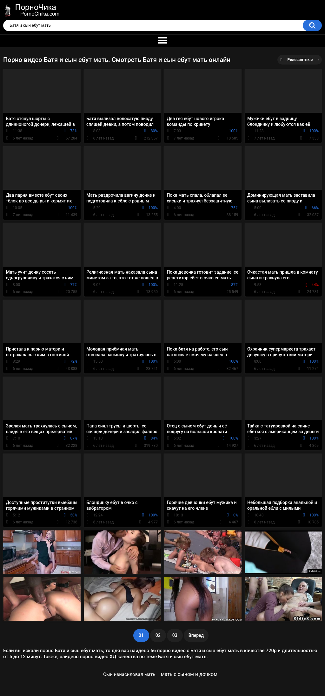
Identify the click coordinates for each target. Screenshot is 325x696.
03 (174, 635)
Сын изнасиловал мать (129, 674)
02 (158, 635)
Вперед (196, 635)
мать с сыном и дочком (189, 674)
